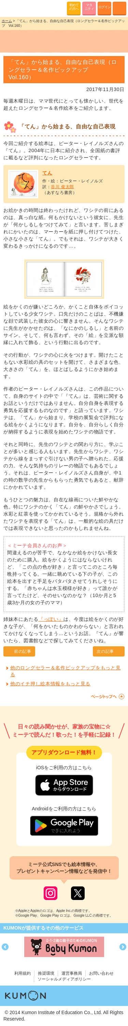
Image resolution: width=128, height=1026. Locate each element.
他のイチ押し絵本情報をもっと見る (50, 683)
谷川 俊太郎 (62, 186)
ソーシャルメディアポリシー (64, 979)
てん (47, 173)
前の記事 (22, 651)
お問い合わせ (101, 973)
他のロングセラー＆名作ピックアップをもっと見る (65, 671)
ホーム (7, 21)
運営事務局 (71, 973)
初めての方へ (74, 7)
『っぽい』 (51, 619)
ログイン (104, 7)
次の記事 (105, 651)
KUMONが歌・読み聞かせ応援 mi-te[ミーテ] (21, 8)
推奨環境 (46, 973)
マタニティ (89, 7)
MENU (119, 8)
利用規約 (22, 973)
